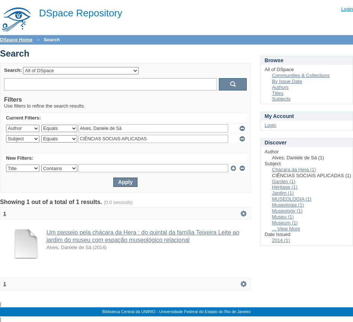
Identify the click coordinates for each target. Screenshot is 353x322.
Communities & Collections (301, 75)
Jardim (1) (283, 193)
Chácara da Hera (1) (294, 169)
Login (347, 9)
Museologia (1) (288, 205)
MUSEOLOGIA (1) (291, 199)
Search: (13, 70)
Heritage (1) (285, 187)
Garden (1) (283, 181)
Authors (280, 87)
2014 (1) (281, 240)
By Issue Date (287, 81)
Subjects (281, 99)
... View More (286, 229)
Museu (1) (283, 217)
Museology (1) (287, 211)
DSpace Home (16, 39)
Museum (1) (285, 223)
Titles (278, 93)
